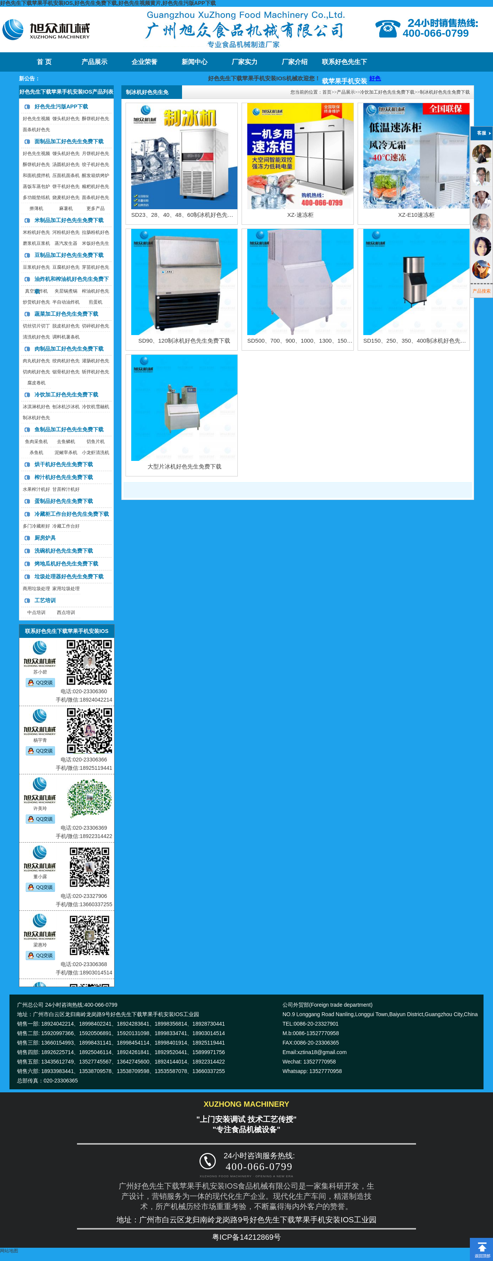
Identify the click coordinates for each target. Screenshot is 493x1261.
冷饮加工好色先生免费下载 (66, 395)
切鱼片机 (95, 441)
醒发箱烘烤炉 (95, 175)
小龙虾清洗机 (95, 452)
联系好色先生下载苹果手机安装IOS (344, 65)
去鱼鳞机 (66, 441)
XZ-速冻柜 (300, 214)
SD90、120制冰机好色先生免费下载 (184, 340)
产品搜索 (482, 291)
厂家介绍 (295, 62)
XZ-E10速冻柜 (416, 214)
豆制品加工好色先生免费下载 (69, 255)
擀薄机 (36, 208)
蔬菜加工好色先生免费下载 (66, 314)
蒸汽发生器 (66, 243)
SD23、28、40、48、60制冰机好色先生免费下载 (193, 214)
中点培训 (36, 612)
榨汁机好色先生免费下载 (64, 477)
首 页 (44, 62)
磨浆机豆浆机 (36, 243)
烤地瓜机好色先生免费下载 (66, 564)
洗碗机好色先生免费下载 (64, 551)
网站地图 (9, 1250)
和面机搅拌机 (36, 175)
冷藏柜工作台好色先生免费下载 (72, 514)
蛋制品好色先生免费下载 (64, 501)
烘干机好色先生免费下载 (64, 464)
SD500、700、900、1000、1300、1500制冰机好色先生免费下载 (330, 340)
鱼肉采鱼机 (36, 441)
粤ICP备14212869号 (246, 1237)
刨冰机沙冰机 (66, 406)
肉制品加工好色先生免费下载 (69, 349)
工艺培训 (45, 600)
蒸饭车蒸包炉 (36, 186)
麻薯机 (66, 208)
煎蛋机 (95, 302)
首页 (326, 92)
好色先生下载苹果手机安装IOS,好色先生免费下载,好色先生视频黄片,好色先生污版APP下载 (108, 3)
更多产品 (95, 208)
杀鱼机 (36, 452)
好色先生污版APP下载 (61, 106)
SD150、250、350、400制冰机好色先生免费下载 (426, 340)
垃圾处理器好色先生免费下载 (69, 576)
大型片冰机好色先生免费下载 (184, 466)
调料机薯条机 (66, 337)
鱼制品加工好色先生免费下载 (69, 429)
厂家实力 (244, 62)
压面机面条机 (66, 175)
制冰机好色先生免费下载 (445, 92)
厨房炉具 (45, 538)
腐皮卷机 (36, 382)
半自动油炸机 (66, 302)
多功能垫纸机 (36, 197)
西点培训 (66, 612)
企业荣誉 (144, 62)
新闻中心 (194, 62)
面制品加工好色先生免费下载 (69, 141)
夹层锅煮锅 (66, 291)
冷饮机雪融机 (95, 406)
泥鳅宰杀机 (66, 452)
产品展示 (94, 62)
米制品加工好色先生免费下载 (69, 220)
